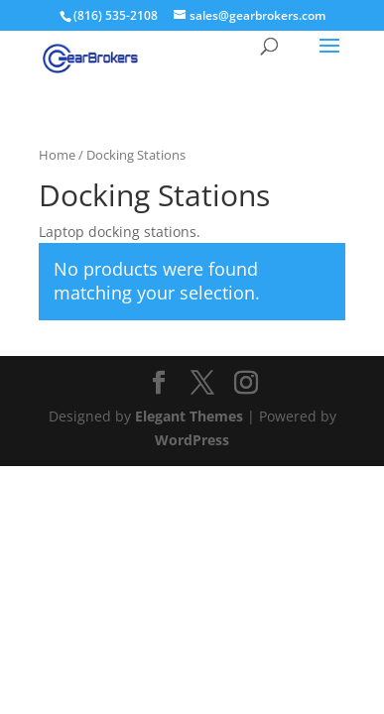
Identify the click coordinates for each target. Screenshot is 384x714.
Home (57, 155)
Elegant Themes (189, 416)
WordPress (192, 439)
